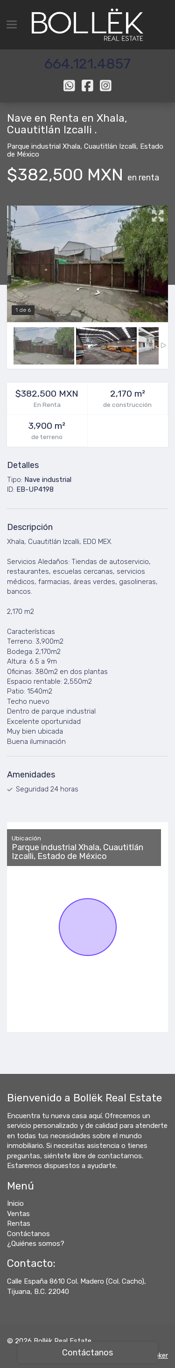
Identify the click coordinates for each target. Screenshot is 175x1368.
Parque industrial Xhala (43, 146)
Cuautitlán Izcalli (110, 146)
